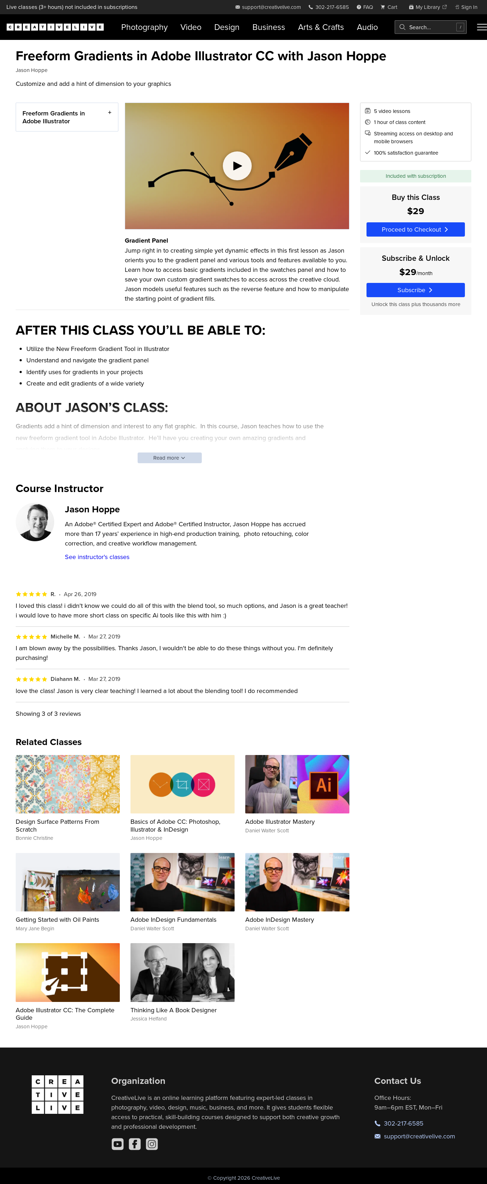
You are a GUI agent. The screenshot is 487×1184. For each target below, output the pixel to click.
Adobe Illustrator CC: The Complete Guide (65, 1013)
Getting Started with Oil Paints (57, 919)
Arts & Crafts (321, 27)
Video (190, 27)
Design (227, 27)
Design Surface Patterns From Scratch (57, 825)
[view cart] (390, 7)
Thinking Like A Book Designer (173, 1009)
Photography (144, 27)
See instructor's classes (97, 556)
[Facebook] (134, 1144)
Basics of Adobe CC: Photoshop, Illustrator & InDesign (175, 825)
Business (268, 27)
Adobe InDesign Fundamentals (173, 919)
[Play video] (237, 166)
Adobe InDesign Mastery (279, 919)
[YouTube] (117, 1144)
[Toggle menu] (482, 27)
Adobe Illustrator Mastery (280, 821)
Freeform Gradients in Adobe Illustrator (53, 117)
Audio (367, 27)
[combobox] (430, 27)
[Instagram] (151, 1144)
